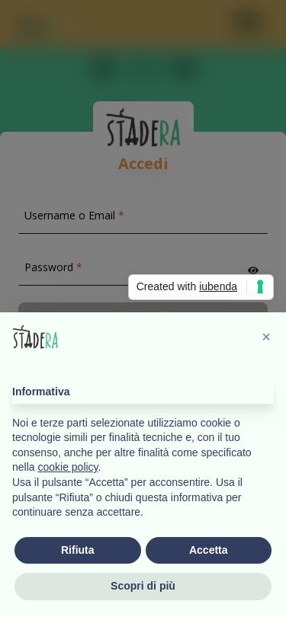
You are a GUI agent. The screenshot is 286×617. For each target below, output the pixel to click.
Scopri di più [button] (143, 586)
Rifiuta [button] (78, 550)
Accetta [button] (208, 550)
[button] (266, 336)
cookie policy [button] (67, 468)
